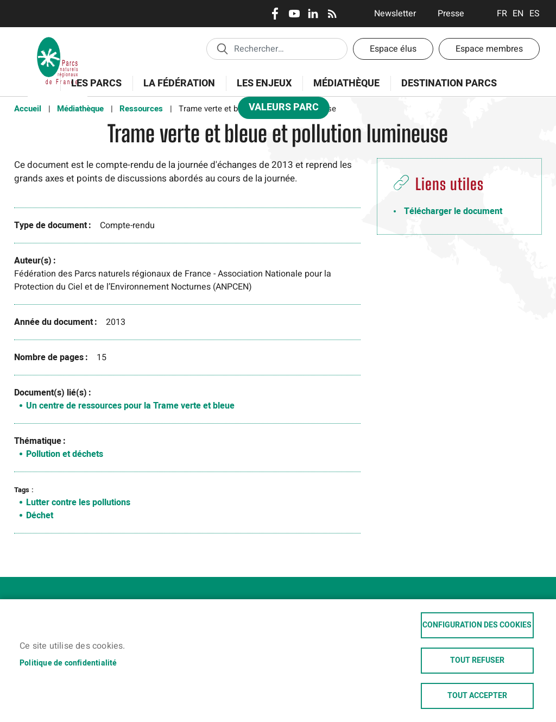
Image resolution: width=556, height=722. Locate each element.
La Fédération (175, 89)
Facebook (275, 13)
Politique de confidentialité (68, 662)
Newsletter (395, 13)
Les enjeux (260, 89)
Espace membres (489, 48)
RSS (332, 13)
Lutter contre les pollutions (78, 502)
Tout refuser (477, 660)
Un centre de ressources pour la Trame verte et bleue (130, 405)
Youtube (294, 13)
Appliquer (222, 48)
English (518, 13)
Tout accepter (477, 695)
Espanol (534, 13)
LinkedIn (313, 13)
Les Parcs (92, 89)
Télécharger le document (453, 211)
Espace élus (393, 48)
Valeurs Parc (280, 109)
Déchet (39, 515)
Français (502, 13)
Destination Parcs (449, 83)
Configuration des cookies (477, 625)
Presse (451, 13)
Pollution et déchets (64, 454)
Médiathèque (346, 83)
